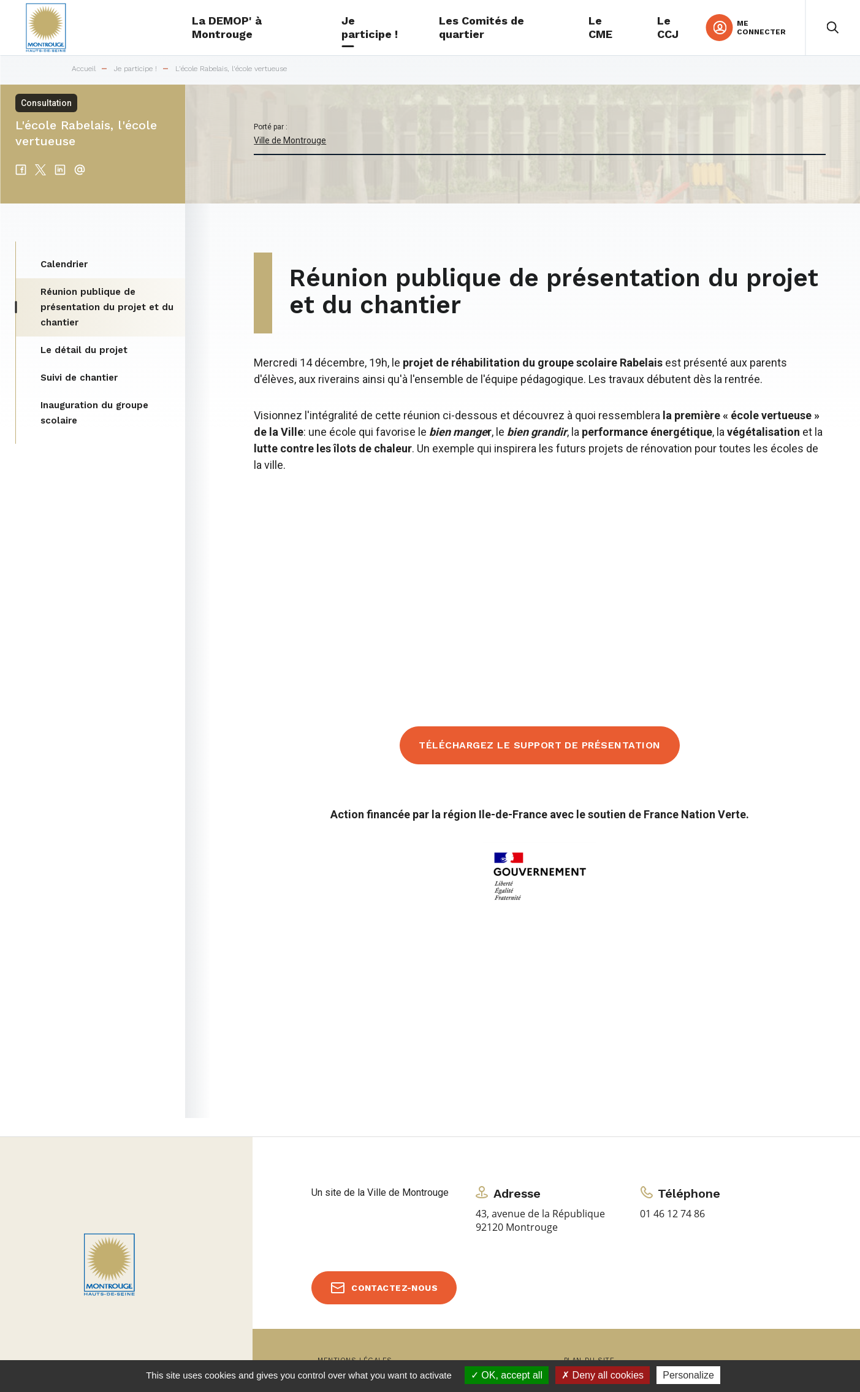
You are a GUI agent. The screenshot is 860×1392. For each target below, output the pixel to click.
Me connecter (761, 27)
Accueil (84, 69)
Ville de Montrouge (290, 140)
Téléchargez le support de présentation (539, 745)
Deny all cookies (602, 1375)
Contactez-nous (394, 1288)
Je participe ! (135, 69)
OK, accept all (506, 1375)
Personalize (688, 1375)
